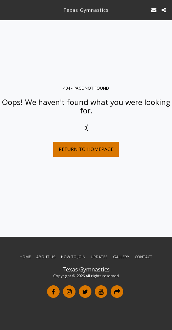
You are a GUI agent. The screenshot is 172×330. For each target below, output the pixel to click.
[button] (7, 10)
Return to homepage (86, 149)
